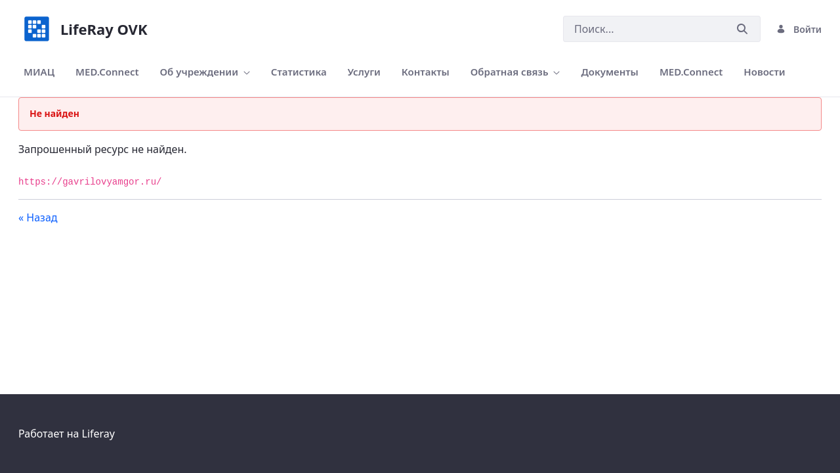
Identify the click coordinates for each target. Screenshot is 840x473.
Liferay (98, 433)
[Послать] (742, 29)
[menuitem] (39, 72)
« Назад (38, 217)
